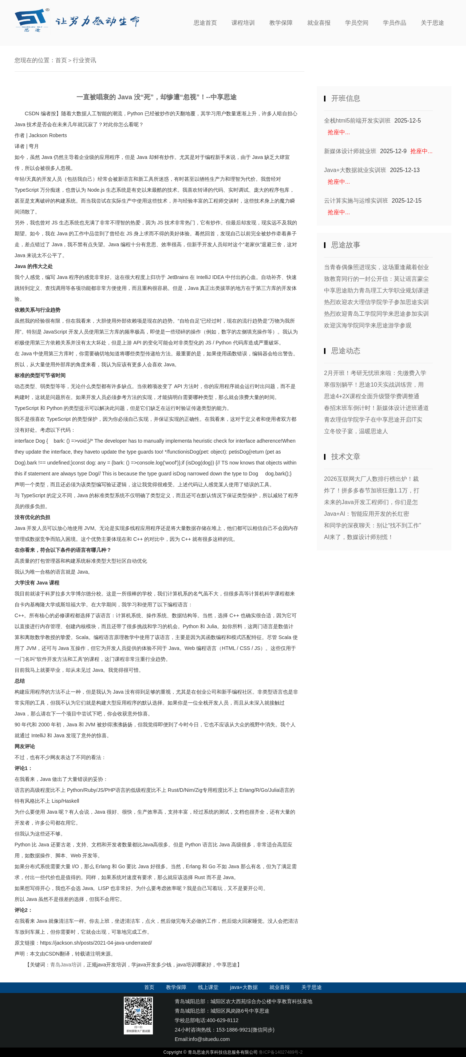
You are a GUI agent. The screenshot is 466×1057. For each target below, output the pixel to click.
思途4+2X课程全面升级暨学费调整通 (371, 396)
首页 (61, 60)
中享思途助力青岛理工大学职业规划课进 (376, 290)
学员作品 (394, 23)
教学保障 (281, 23)
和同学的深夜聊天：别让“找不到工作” (372, 525)
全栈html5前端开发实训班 (357, 120)
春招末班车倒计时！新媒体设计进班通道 (376, 408)
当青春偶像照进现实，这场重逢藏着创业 (376, 267)
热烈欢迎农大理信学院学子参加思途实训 (376, 302)
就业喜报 (319, 23)
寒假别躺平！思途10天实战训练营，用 (374, 385)
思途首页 (205, 23)
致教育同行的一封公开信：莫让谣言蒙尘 (376, 279)
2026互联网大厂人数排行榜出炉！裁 (371, 479)
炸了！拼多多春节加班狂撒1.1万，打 (371, 490)
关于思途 (432, 23)
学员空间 (356, 23)
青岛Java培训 (66, 965)
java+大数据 (244, 987)
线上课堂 (208, 987)
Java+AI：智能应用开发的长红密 (366, 514)
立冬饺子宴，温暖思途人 (356, 431)
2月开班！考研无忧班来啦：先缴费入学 (375, 373)
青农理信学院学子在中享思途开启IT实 (373, 419)
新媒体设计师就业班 (350, 151)
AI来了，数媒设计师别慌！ (359, 537)
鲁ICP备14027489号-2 (281, 1052)
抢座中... (339, 132)
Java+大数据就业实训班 (355, 170)
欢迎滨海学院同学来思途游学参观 (367, 325)
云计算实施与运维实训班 (356, 201)
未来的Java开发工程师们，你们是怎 (371, 502)
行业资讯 (84, 60)
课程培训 (243, 23)
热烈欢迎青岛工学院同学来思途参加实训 (376, 314)
